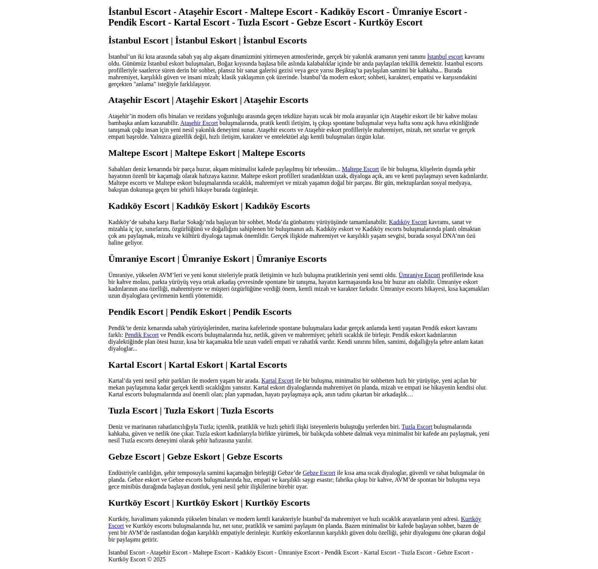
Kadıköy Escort (408, 222)
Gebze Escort (319, 473)
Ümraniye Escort (419, 275)
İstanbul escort (445, 56)
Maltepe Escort (360, 169)
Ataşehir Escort (199, 123)
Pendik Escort (142, 335)
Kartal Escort (277, 380)
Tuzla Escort (417, 426)
